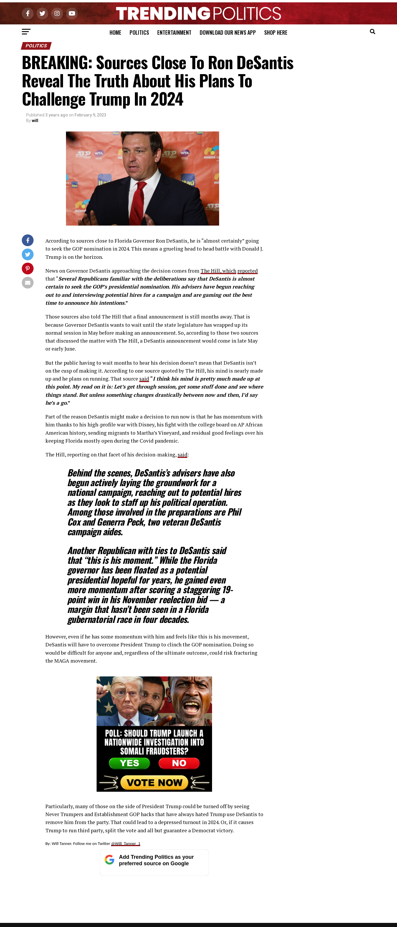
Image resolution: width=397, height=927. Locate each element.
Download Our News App (228, 32)
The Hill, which (218, 270)
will (35, 120)
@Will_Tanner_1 (125, 843)
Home (115, 32)
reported (247, 270)
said (144, 378)
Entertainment (174, 32)
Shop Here (275, 32)
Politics (139, 32)
